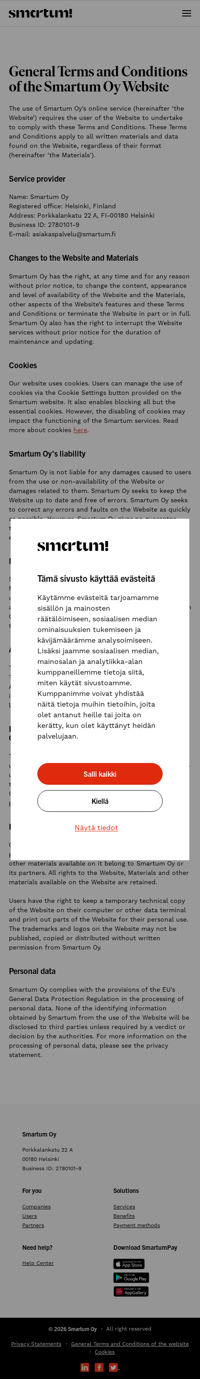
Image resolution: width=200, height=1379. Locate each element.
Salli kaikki (100, 773)
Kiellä (100, 800)
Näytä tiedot (96, 827)
